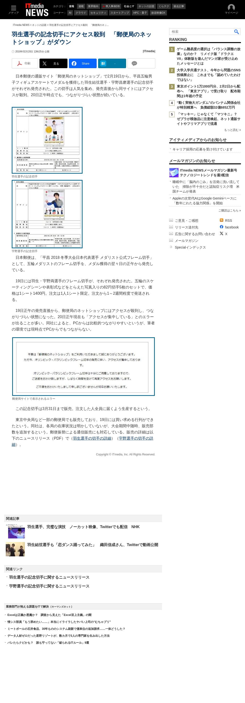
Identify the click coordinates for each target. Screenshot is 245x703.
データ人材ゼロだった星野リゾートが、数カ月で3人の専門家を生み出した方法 (58, 635)
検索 (236, 31)
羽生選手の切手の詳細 (92, 438)
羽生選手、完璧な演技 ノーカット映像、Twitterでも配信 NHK (83, 527)
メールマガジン (186, 241)
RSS (228, 220)
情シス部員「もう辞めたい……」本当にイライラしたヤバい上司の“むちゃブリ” (59, 622)
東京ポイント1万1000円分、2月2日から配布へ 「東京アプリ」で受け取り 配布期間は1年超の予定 (208, 91)
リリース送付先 (186, 227)
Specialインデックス (190, 247)
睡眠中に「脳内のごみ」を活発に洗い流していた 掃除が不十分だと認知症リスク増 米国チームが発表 (206, 186)
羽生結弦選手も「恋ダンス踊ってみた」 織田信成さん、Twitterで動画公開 (92, 545)
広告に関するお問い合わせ (195, 234)
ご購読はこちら (228, 210)
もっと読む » (232, 130)
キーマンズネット (61, 606)
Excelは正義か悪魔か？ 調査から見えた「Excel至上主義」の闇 (49, 615)
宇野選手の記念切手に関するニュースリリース (49, 586)
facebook (232, 227)
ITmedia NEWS (21, 25)
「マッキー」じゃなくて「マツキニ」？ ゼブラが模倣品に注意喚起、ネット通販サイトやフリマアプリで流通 (208, 119)
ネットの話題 (39, 25)
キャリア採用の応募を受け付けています (203, 149)
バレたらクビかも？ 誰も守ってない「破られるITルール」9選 (48, 642)
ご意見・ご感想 (186, 220)
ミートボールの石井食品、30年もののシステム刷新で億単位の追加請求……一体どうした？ (66, 629)
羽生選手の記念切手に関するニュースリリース (49, 577)
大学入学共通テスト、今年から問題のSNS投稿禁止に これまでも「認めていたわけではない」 (209, 75)
